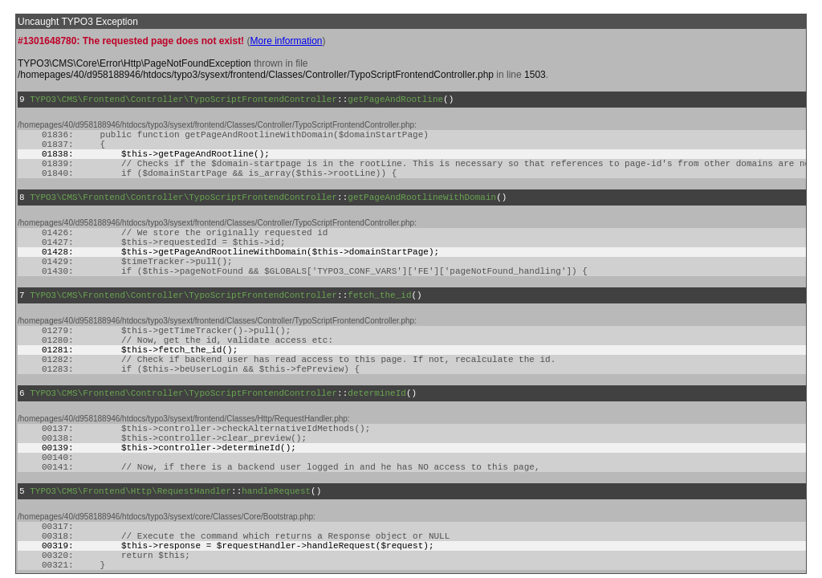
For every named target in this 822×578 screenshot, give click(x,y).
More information (286, 41)
